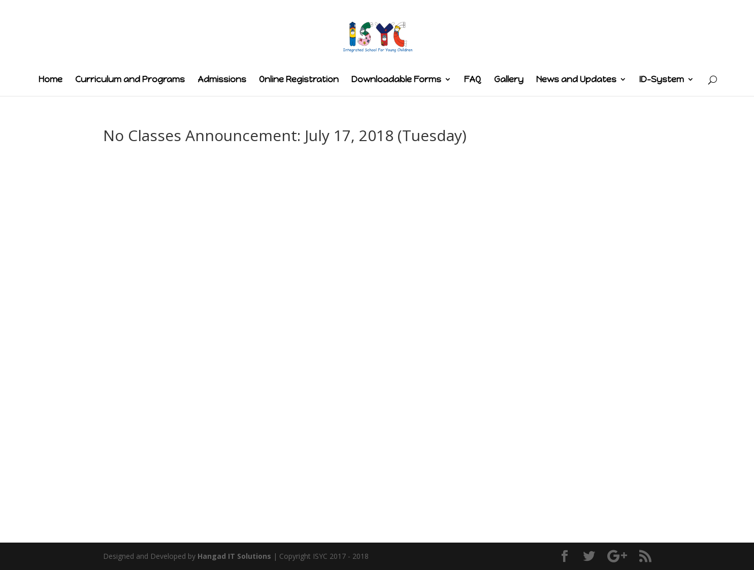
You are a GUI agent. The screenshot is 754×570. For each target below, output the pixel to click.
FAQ (472, 80)
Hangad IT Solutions (234, 556)
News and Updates (576, 80)
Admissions (222, 80)
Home (50, 80)
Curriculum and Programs (130, 80)
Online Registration (299, 80)
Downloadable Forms (396, 80)
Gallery (508, 80)
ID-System (661, 80)
